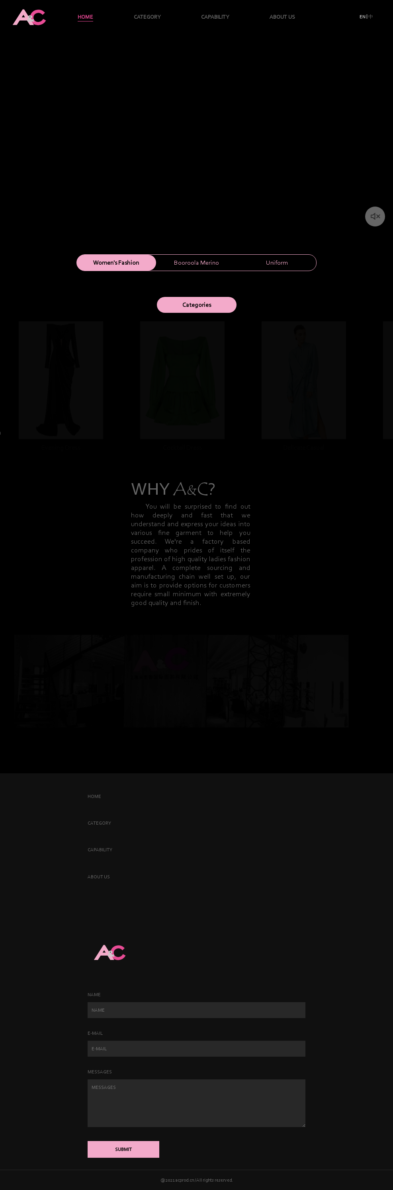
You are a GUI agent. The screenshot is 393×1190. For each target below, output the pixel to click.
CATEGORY (147, 17)
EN (363, 17)
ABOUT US (282, 17)
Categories (196, 304)
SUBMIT (123, 1149)
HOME (85, 17)
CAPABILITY (215, 17)
